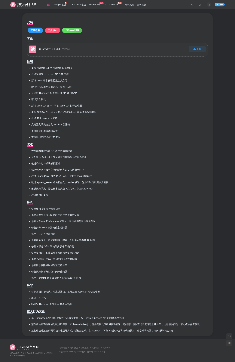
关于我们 (96, 348)
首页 (49, 5)
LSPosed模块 (79, 5)
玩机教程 (129, 5)
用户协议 (74, 348)
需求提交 (141, 5)
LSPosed (115, 4)
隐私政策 (85, 348)
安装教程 (35, 30)
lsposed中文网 (80, 352)
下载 (197, 49)
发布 (220, 5)
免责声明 (106, 348)
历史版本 (52, 30)
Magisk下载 (97, 4)
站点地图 (63, 348)
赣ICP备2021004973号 (96, 352)
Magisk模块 (61, 4)
